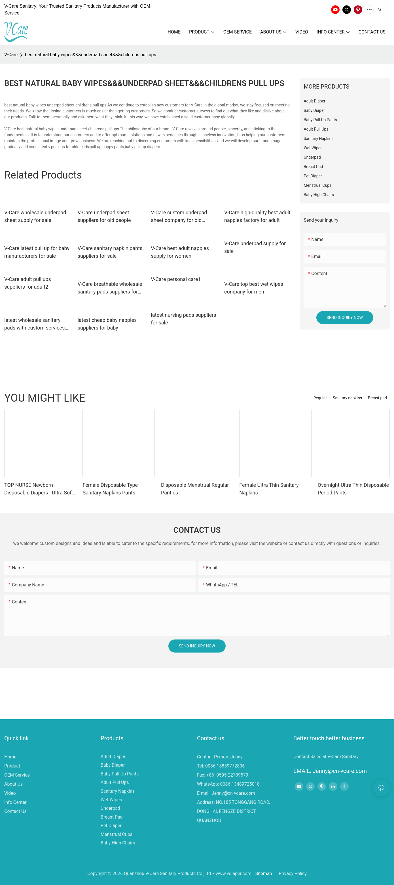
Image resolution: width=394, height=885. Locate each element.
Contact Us (15, 811)
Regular (320, 398)
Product (12, 766)
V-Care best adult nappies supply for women (180, 252)
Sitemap (263, 873)
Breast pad (377, 398)
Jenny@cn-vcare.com (233, 793)
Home (10, 757)
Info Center (15, 802)
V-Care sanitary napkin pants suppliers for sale (110, 252)
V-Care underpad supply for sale (255, 247)
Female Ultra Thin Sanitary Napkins (269, 489)
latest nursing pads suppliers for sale (183, 319)
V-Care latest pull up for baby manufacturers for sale (36, 252)
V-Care (11, 54)
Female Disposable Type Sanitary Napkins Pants (110, 489)
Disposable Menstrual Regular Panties (195, 489)
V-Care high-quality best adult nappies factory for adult (257, 216)
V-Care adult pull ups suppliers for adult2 (27, 283)
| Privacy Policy (290, 873)
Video (10, 793)
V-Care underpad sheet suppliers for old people (104, 216)
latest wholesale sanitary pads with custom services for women (34, 324)
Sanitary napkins (347, 398)
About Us (13, 784)
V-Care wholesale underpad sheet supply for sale (35, 216)
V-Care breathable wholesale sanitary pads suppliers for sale (110, 288)
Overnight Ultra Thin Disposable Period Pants (353, 489)
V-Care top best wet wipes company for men (253, 288)
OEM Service (17, 775)
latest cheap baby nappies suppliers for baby (107, 324)
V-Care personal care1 (176, 279)
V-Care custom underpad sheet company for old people (179, 216)
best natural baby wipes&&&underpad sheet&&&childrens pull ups (90, 54)
